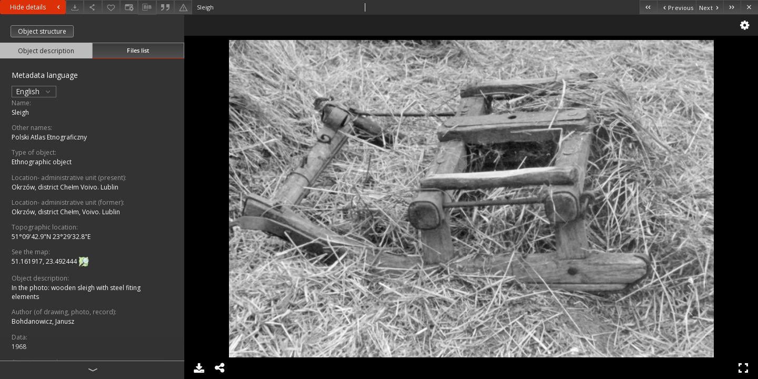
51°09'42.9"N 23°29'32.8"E (51, 236)
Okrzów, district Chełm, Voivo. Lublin (66, 211)
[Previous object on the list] (676, 7)
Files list (138, 50)
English (34, 91)
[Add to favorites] (111, 7)
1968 (19, 346)
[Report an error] (183, 7)
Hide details (36, 7)
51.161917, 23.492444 (45, 261)
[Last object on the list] (732, 7)
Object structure (42, 31)
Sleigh (20, 112)
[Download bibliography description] (147, 7)
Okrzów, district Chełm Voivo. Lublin (65, 187)
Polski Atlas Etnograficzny (49, 137)
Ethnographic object (42, 161)
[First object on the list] (648, 7)
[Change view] (129, 7)
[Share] (93, 7)
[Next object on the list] (709, 7)
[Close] (749, 7)
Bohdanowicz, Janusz (43, 321)
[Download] (75, 7)
